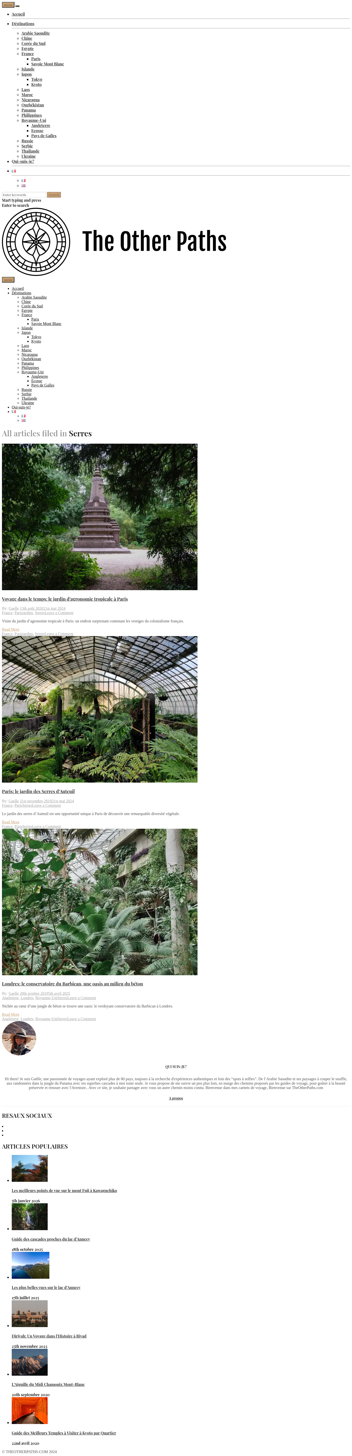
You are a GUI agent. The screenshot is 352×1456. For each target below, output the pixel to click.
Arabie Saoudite (36, 33)
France (28, 53)
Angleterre (40, 125)
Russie (27, 140)
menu (8, 5)
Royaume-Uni (34, 120)
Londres (27, 998)
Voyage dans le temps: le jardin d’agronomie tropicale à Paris (65, 599)
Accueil (18, 14)
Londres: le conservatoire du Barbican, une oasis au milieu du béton (72, 984)
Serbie (27, 145)
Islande (28, 69)
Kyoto (36, 84)
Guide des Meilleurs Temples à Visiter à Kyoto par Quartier (64, 1432)
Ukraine (29, 156)
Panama (29, 110)
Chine (27, 38)
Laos (26, 89)
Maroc (27, 94)
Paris (36, 58)
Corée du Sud (33, 43)
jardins (27, 613)
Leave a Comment (59, 613)
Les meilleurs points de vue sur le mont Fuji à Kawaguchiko (64, 1190)
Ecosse (37, 130)
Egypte (28, 48)
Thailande (30, 151)
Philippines (32, 115)
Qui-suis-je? (23, 161)
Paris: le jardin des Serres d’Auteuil (38, 791)
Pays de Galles (43, 135)
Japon (27, 74)
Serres (40, 613)
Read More (11, 629)
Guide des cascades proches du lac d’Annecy (51, 1239)
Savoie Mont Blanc (47, 63)
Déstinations (23, 23)
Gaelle (14, 608)
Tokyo (36, 79)
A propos (176, 1098)
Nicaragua (31, 99)
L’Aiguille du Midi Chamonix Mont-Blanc (48, 1384)
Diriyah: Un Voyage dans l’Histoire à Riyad (49, 1336)
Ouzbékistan (33, 104)
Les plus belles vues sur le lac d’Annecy (46, 1287)
